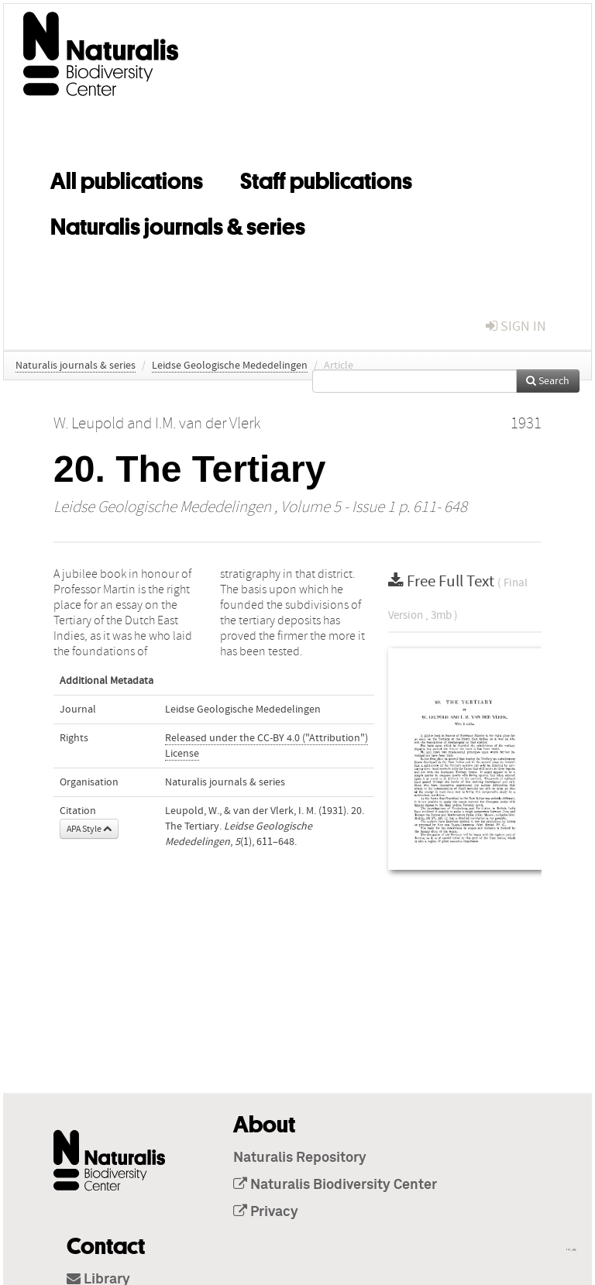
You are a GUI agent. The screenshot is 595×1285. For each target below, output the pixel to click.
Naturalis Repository (299, 1158)
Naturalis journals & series (177, 223)
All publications (126, 178)
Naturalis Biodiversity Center (335, 1185)
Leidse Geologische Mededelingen (230, 365)
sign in (516, 326)
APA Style (89, 828)
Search (547, 381)
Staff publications (326, 178)
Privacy (265, 1212)
